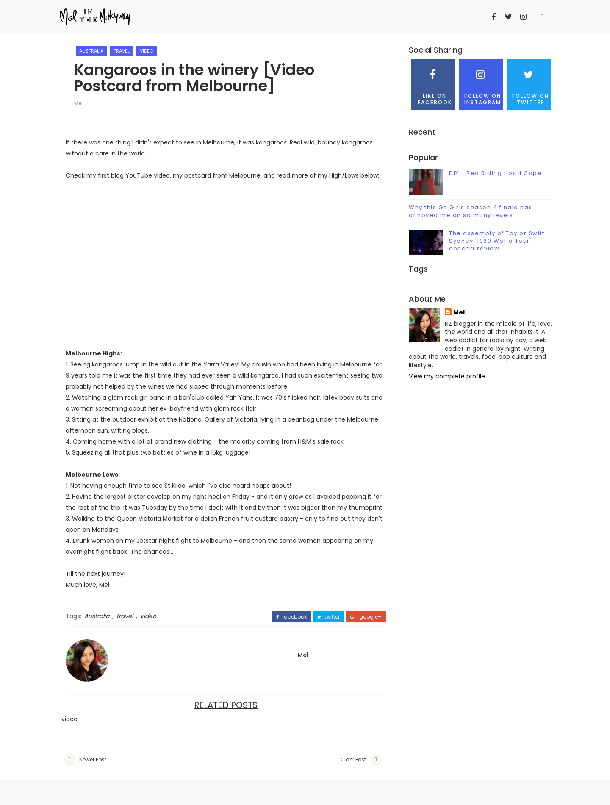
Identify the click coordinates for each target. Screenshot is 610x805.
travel (122, 50)
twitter (328, 617)
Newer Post (92, 759)
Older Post (353, 759)
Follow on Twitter (529, 82)
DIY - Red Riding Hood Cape (495, 173)
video (146, 50)
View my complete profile (447, 376)
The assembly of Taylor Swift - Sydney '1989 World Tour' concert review (499, 241)
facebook (291, 617)
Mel (78, 103)
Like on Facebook (433, 82)
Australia (91, 50)
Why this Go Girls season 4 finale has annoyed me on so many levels (470, 211)
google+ (366, 617)
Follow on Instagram (480, 82)
